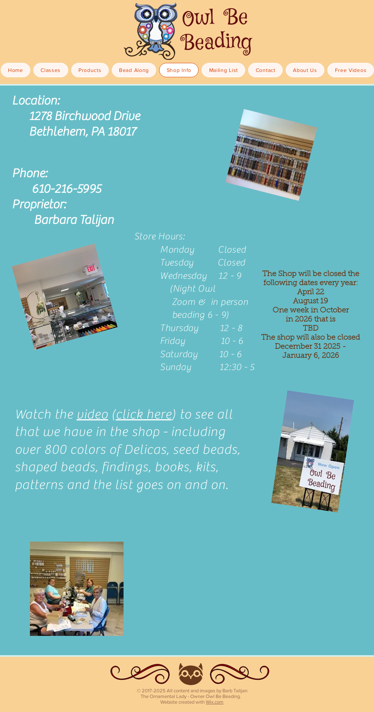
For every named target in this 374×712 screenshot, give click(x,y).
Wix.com (215, 702)
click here (144, 414)
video (92, 414)
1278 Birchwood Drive (83, 116)
